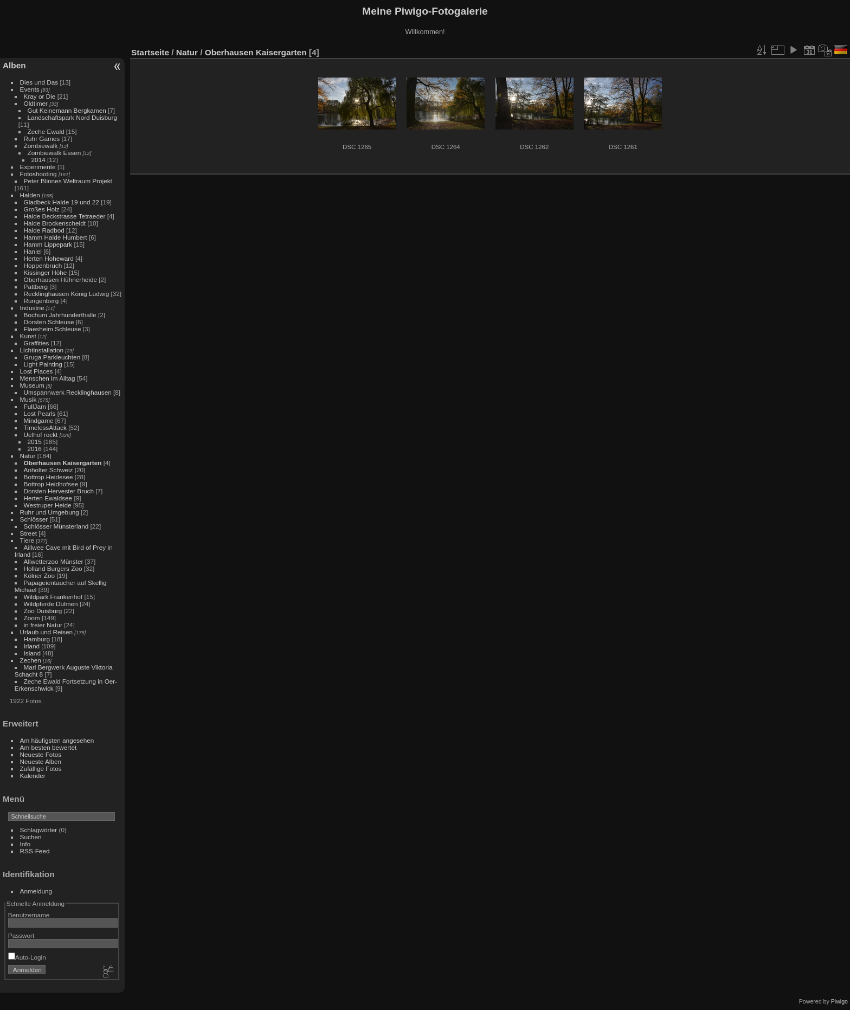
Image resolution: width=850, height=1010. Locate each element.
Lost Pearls (40, 413)
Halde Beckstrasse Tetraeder (65, 216)
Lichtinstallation (41, 349)
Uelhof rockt (41, 434)
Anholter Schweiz (48, 469)
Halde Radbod (44, 230)
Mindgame (39, 420)
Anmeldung (36, 891)
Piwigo (839, 1001)
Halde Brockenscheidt (55, 223)
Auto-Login (27, 957)
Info (25, 843)
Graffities (36, 342)
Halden (30, 194)
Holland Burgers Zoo (53, 568)
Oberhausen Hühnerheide (60, 279)
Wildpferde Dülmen (51, 603)
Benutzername (29, 914)
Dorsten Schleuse (49, 321)
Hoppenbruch (43, 265)
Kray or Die (40, 96)
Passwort (21, 935)
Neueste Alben (41, 761)
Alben (14, 65)
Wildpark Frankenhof (53, 596)
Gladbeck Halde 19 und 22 (61, 201)
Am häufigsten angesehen (57, 740)
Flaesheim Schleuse (52, 328)
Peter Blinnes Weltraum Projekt (68, 180)
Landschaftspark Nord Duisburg (72, 117)
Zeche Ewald (46, 131)
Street (28, 533)
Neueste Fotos (41, 754)
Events (30, 89)
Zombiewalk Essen (54, 152)
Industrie (32, 307)
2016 (35, 448)
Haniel (33, 251)
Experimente (38, 166)
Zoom (32, 617)
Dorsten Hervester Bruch (59, 490)
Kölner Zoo (39, 575)
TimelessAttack (45, 427)
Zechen (30, 660)
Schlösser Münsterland (56, 526)
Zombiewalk (41, 145)
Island (32, 653)
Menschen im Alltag (47, 378)
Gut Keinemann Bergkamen (67, 110)
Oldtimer (36, 103)
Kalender (33, 775)
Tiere (27, 540)
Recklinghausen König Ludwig (67, 293)
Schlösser (34, 519)
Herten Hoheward (49, 258)
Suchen (31, 836)
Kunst (28, 335)
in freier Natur (43, 624)
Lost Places (36, 371)
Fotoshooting (38, 173)
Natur (28, 455)
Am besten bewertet (48, 747)
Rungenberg (41, 300)
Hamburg (37, 638)
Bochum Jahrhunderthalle (60, 314)
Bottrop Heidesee (48, 476)
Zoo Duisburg (43, 610)
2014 (38, 159)
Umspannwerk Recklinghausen (68, 392)
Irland (32, 645)
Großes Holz (42, 209)
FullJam (35, 406)
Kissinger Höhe (45, 272)
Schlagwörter (38, 829)
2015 (35, 441)
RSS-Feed (35, 850)
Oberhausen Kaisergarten (63, 462)
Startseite (150, 52)
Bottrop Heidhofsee (51, 483)
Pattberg (36, 286)
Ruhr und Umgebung (49, 512)
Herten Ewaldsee (48, 497)
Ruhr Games (42, 138)
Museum (32, 385)
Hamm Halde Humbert (55, 237)
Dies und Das (39, 82)
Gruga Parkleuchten (52, 357)
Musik (28, 399)
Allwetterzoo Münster (53, 561)
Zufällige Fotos (41, 768)
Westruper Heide (48, 505)
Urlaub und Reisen (46, 631)
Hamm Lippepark (48, 244)
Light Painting (43, 364)
